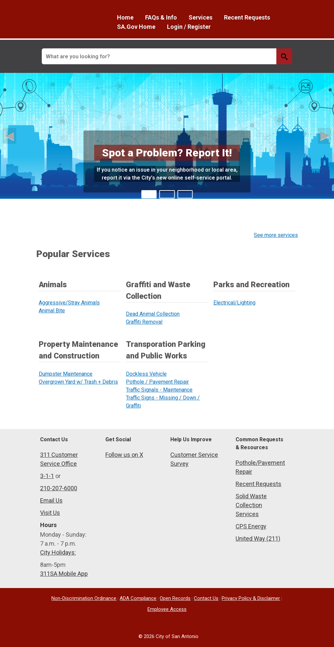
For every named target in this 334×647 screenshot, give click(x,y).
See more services (276, 235)
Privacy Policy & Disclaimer (251, 598)
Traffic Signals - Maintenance (159, 390)
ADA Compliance (138, 598)
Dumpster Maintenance (65, 374)
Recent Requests (247, 17)
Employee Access (167, 609)
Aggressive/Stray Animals (69, 302)
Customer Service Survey (194, 459)
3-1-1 (47, 475)
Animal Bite (52, 310)
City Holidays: (58, 552)
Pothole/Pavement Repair (260, 467)
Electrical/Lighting (234, 302)
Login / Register (189, 26)
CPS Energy (251, 526)
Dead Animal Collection (153, 314)
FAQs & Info (161, 17)
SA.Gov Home (136, 26)
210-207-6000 (58, 488)
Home (125, 17)
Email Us (51, 500)
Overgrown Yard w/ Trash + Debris (78, 382)
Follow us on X (124, 454)
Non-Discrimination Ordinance (83, 598)
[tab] (149, 194)
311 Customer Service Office (59, 459)
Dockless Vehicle (146, 374)
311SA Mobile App (64, 573)
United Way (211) (258, 538)
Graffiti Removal (144, 322)
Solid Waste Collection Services (251, 505)
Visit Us (50, 512)
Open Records (175, 598)
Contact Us (206, 598)
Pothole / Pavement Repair (157, 382)
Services (200, 17)
